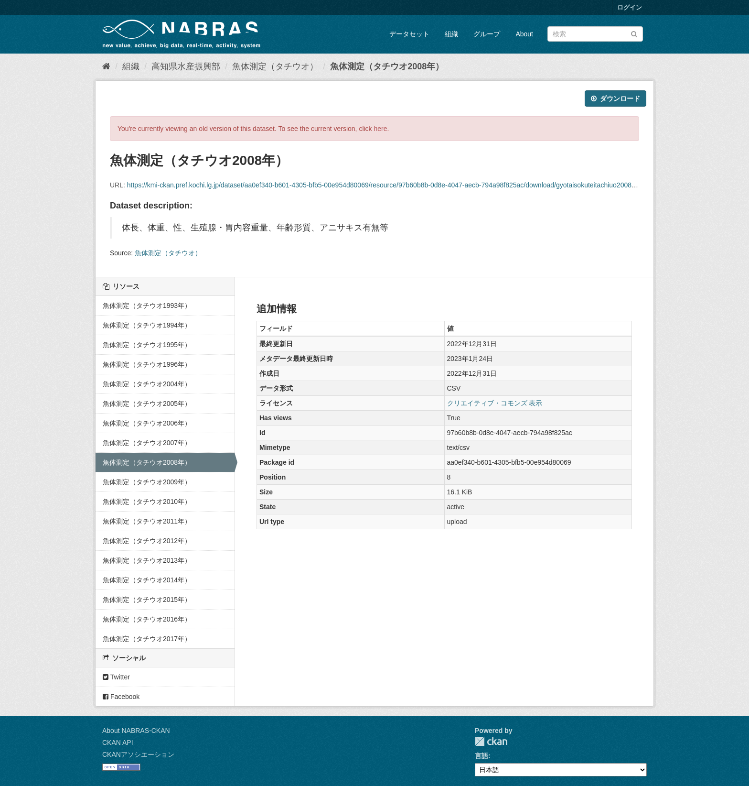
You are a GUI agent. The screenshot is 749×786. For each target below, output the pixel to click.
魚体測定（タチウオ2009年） (147, 482)
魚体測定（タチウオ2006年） (147, 423)
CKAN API (117, 742)
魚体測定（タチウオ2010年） (147, 501)
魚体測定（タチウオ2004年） (147, 384)
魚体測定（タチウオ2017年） (147, 639)
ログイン (629, 7)
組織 (451, 34)
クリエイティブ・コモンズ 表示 (495, 403)
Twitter (116, 677)
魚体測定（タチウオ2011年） (147, 521)
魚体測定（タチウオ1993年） (147, 305)
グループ (486, 34)
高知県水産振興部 (185, 66)
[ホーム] (106, 66)
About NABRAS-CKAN (136, 730)
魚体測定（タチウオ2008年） (387, 66)
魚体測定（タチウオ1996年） (147, 364)
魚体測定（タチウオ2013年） (147, 560)
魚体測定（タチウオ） (275, 66)
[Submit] (634, 33)
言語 (481, 756)
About (524, 34)
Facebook (121, 696)
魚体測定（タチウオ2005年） (147, 403)
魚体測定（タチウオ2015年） (147, 599)
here (380, 128)
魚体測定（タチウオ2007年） (147, 443)
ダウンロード (615, 98)
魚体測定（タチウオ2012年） (147, 541)
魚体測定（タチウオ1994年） (147, 325)
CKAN (491, 741)
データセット (409, 34)
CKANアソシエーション (138, 754)
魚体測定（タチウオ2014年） (147, 580)
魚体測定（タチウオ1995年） (147, 345)
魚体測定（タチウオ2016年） (147, 619)
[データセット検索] (595, 34)
